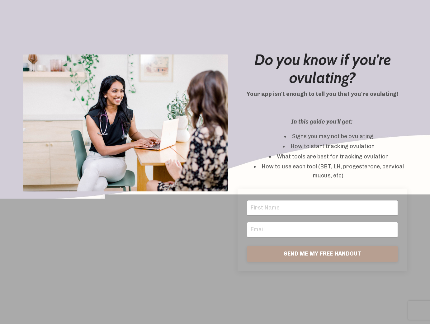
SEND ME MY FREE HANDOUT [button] (322, 253)
